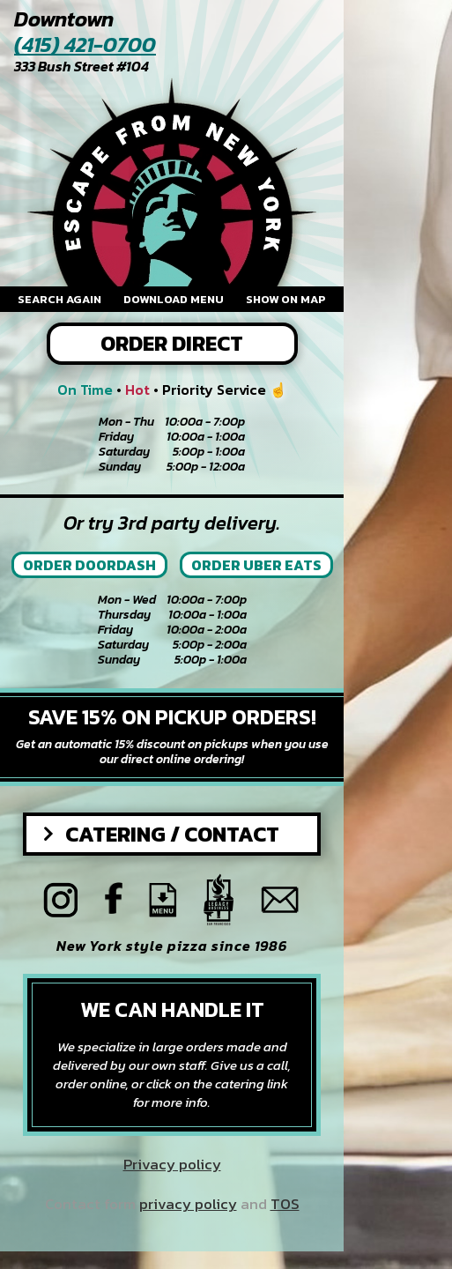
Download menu (173, 299)
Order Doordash (89, 564)
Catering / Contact (172, 834)
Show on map (286, 299)
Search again (59, 299)
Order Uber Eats (256, 564)
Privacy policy (172, 1165)
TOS (285, 1204)
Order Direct (171, 343)
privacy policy (188, 1204)
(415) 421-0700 (85, 45)
